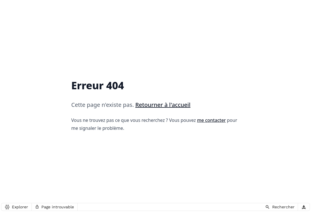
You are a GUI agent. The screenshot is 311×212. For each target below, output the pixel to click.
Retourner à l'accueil (163, 105)
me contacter (211, 120)
